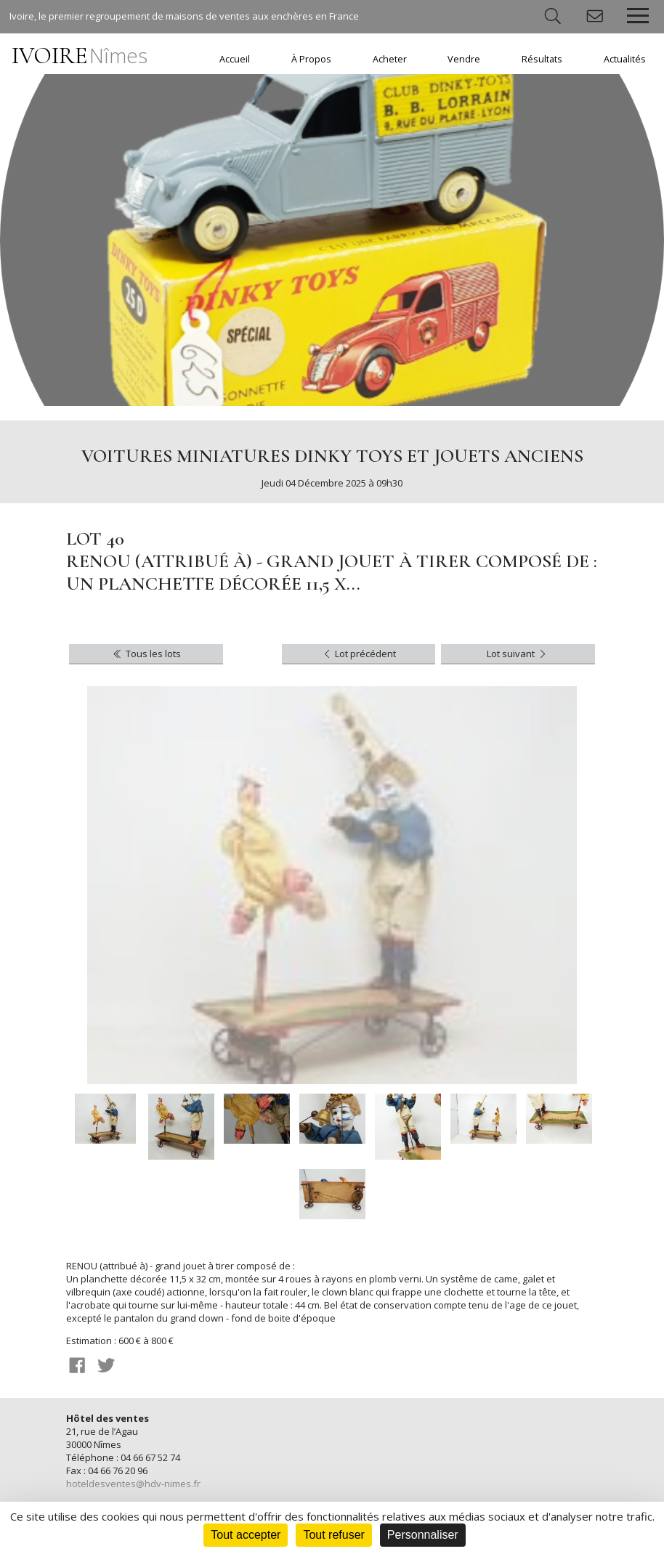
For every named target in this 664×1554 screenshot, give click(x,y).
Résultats (542, 59)
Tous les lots (145, 653)
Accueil (234, 59)
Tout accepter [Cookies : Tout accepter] (245, 1535)
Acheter (390, 59)
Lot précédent (358, 653)
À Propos (311, 59)
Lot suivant (517, 653)
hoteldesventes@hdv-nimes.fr (133, 1483)
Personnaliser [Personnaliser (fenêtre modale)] (422, 1535)
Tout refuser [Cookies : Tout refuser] (333, 1535)
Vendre (464, 59)
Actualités (625, 59)
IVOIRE (79, 55)
